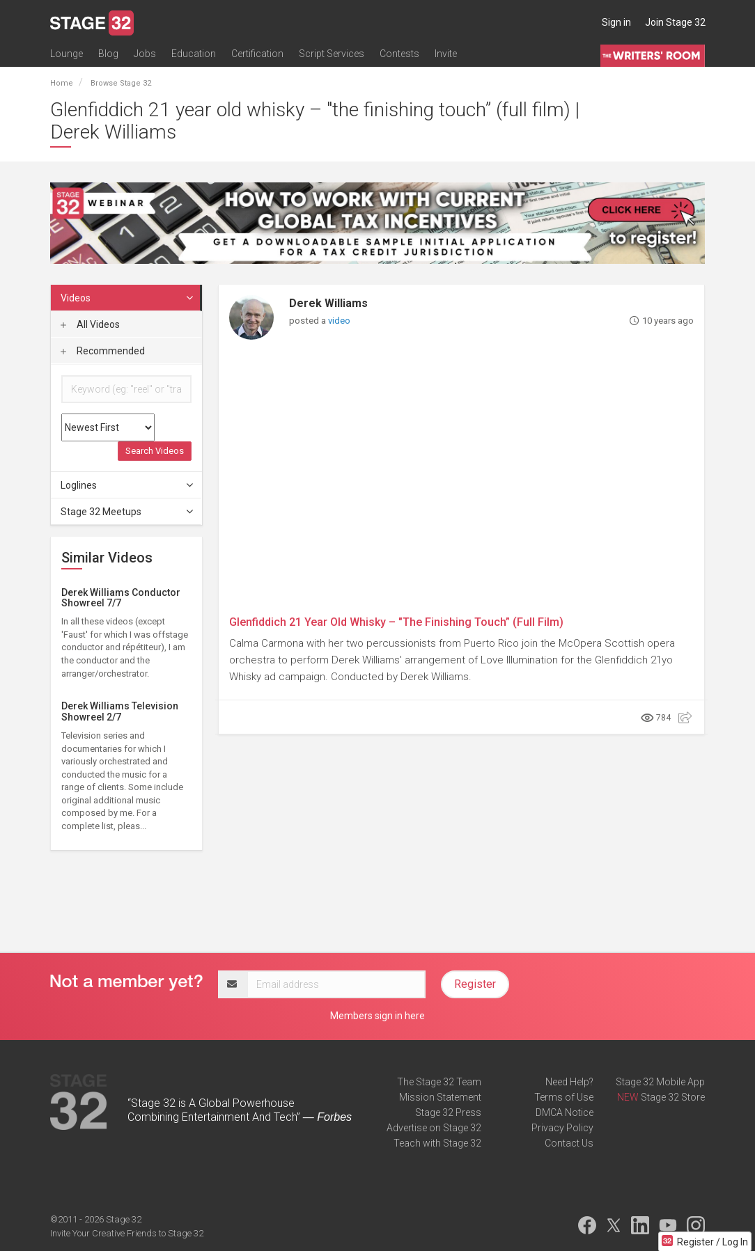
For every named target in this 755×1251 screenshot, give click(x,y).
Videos (127, 298)
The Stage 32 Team (439, 1081)
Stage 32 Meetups (127, 511)
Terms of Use (563, 1097)
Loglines (127, 485)
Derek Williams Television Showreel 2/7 (119, 711)
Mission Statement (440, 1097)
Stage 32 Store (673, 1097)
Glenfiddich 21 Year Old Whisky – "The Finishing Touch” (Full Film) (396, 622)
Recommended (103, 350)
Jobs (145, 53)
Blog (108, 53)
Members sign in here (377, 1015)
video (339, 320)
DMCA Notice (564, 1112)
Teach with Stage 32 (437, 1143)
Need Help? (569, 1081)
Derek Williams (328, 303)
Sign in (616, 22)
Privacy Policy (562, 1127)
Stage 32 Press (448, 1112)
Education (193, 53)
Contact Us (569, 1143)
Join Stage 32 (675, 22)
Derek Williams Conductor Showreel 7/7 (120, 597)
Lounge (66, 53)
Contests (399, 53)
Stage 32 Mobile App (660, 1081)
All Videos (90, 324)
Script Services (331, 53)
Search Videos (154, 451)
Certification (257, 53)
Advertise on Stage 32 (434, 1127)
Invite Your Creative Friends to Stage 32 (126, 1233)
